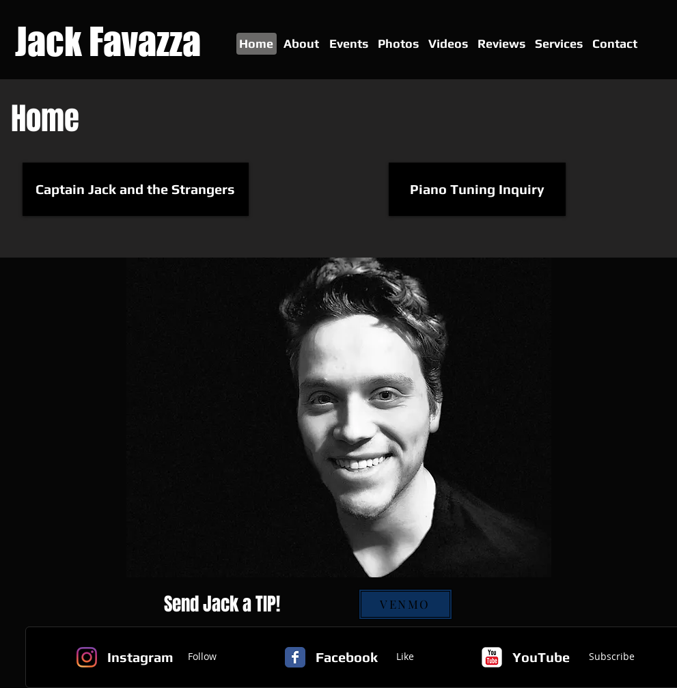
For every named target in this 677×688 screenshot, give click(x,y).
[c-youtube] (492, 657)
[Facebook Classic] (295, 657)
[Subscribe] (612, 657)
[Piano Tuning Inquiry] (477, 189)
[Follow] (202, 657)
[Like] (405, 657)
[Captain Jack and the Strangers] (136, 189)
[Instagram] (87, 657)
